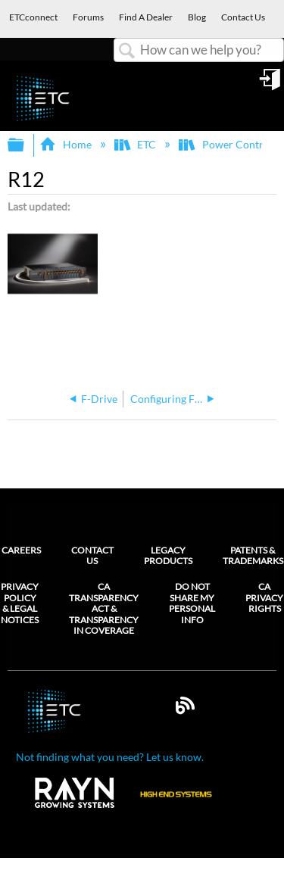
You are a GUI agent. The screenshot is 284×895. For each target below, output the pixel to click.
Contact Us (92, 555)
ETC (136, 144)
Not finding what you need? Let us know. (110, 756)
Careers (21, 550)
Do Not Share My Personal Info (192, 603)
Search (127, 51)
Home (66, 144)
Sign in (271, 85)
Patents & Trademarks (253, 555)
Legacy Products (168, 555)
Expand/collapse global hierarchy (25, 145)
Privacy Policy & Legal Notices (20, 603)
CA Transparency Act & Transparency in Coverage (104, 609)
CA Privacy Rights (264, 598)
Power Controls (229, 144)
